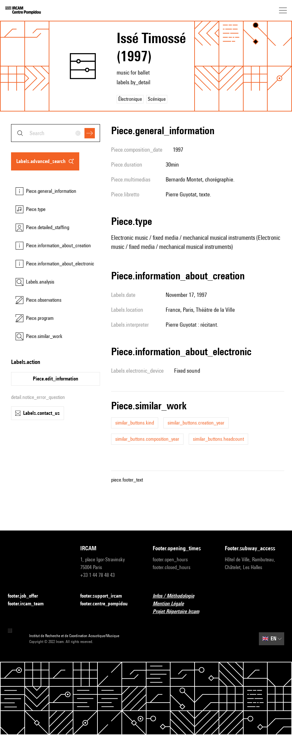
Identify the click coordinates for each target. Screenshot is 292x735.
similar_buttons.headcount (218, 439)
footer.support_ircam (105, 596)
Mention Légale (172, 604)
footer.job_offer (27, 596)
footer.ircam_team (29, 604)
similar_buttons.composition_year (147, 439)
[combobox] (55, 133)
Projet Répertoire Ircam (180, 611)
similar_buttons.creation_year (196, 423)
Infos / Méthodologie (177, 596)
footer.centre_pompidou (107, 604)
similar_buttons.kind (134, 423)
